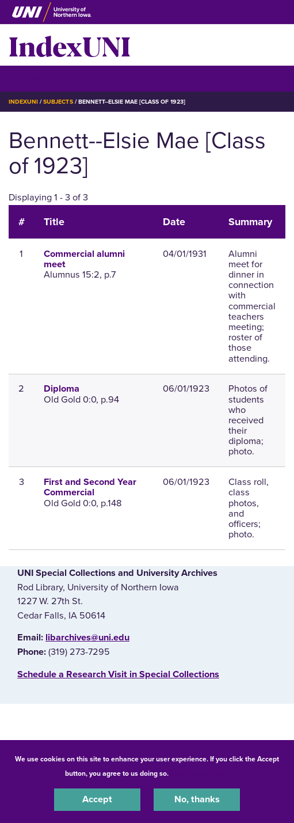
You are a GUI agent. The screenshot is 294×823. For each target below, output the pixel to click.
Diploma (61, 389)
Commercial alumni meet (84, 259)
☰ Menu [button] (29, 78)
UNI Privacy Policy (201, 773)
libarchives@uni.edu (87, 637)
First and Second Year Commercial (90, 487)
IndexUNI (70, 45)
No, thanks (197, 799)
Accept (97, 799)
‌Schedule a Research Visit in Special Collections (118, 674)
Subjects (57, 101)
